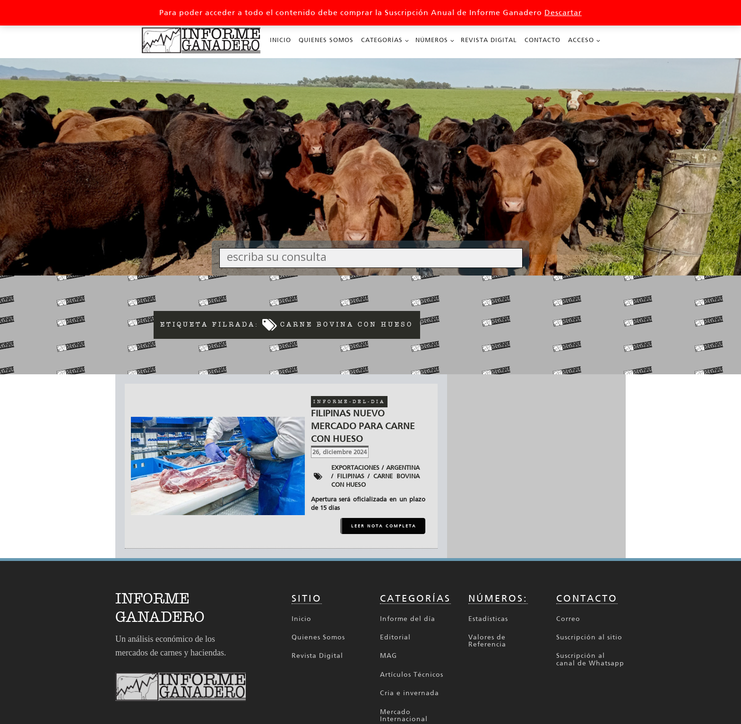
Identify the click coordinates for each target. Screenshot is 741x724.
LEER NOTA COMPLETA (383, 526)
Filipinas (350, 476)
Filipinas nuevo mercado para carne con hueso (363, 426)
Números (431, 39)
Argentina (403, 467)
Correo (568, 618)
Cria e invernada (409, 693)
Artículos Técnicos (411, 674)
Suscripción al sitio (589, 637)
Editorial (395, 637)
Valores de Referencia (487, 641)
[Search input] (373, 256)
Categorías (382, 39)
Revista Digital (489, 39)
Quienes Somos (326, 39)
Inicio (280, 39)
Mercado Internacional (404, 715)
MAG (388, 655)
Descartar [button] (563, 12)
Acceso (581, 39)
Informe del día (407, 618)
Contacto (542, 39)
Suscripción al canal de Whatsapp (590, 659)
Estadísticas (488, 618)
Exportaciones (355, 467)
